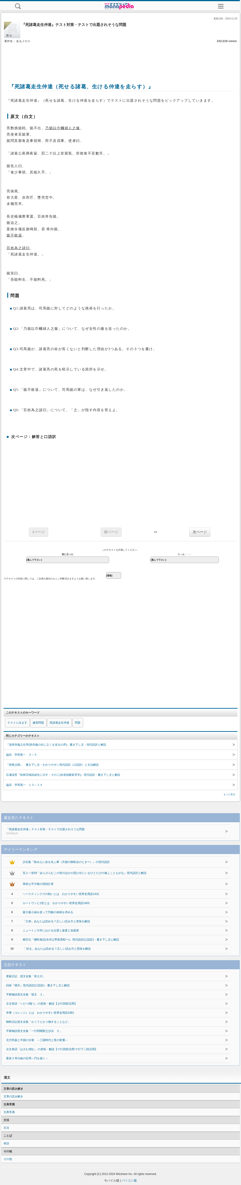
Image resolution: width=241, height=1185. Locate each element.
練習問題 (38, 722)
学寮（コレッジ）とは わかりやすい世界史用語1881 (40, 1012)
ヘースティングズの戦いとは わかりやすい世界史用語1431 (61, 894)
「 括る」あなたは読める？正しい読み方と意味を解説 (57, 948)
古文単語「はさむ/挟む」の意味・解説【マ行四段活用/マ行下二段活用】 (52, 1049)
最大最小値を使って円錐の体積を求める (48, 912)
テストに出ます (17, 722)
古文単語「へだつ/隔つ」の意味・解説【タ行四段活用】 (41, 1003)
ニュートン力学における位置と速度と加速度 (51, 930)
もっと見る (229, 794)
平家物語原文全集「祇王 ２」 (25, 994)
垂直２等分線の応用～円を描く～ (27, 1058)
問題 (77, 722)
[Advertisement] (120, 58)
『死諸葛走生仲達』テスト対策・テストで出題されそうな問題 (108, 832)
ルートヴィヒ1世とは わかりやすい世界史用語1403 (56, 903)
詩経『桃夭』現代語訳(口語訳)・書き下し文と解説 (38, 985)
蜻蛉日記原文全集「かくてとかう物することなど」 (38, 1021)
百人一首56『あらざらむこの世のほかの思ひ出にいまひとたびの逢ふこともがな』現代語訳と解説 (84, 873)
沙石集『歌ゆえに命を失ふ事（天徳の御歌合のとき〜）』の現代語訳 (66, 862)
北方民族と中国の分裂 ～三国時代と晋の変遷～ (37, 1040)
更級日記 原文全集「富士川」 (25, 976)
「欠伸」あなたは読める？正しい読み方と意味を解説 (56, 921)
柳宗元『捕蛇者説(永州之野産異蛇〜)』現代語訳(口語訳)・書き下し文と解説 (71, 939)
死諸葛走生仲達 (59, 722)
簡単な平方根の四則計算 (38, 884)
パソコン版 (129, 1180)
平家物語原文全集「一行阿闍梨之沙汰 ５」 (34, 1031)
